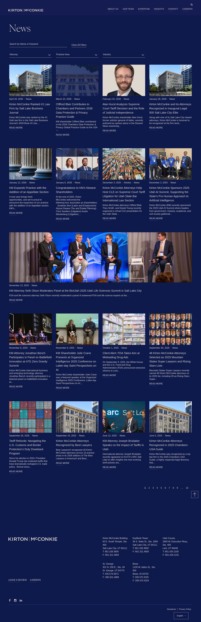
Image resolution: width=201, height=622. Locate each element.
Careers (187, 9)
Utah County (169, 538)
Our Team (128, 9)
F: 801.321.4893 (111, 555)
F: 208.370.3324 (141, 580)
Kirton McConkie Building (115, 538)
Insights (159, 9)
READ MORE (16, 128)
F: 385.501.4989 (111, 577)
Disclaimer (171, 609)
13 (187, 488)
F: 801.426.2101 (171, 555)
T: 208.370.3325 (141, 577)
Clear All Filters (79, 45)
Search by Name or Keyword (23, 44)
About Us (113, 9)
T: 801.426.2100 (171, 551)
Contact (173, 9)
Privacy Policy (185, 609)
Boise (135, 564)
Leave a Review (17, 580)
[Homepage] (53, 539)
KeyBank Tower (140, 538)
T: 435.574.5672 (111, 574)
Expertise (144, 9)
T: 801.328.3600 (111, 551)
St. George (108, 564)
